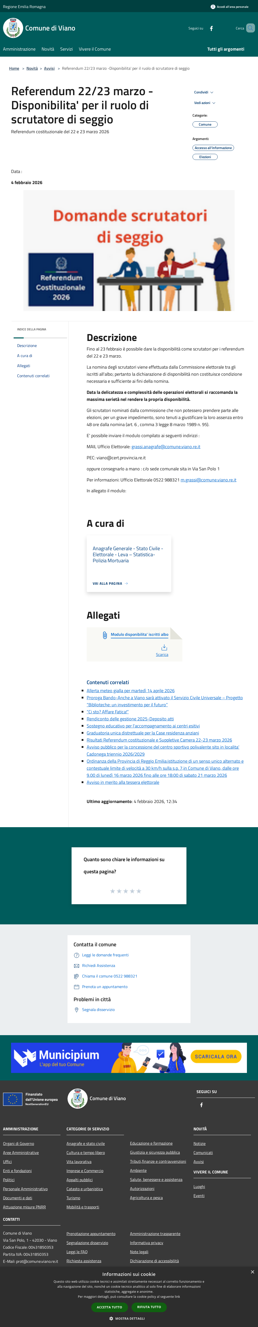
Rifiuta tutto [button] (149, 1307)
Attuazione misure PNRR (24, 1207)
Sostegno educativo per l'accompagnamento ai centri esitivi (143, 725)
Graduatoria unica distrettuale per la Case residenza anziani (143, 732)
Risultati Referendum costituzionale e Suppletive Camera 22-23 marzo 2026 (159, 740)
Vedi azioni (205, 103)
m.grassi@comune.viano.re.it (208, 479)
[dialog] (129, 1297)
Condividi (204, 92)
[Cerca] (249, 28)
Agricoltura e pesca (146, 1198)
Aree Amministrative (21, 1152)
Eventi (199, 1196)
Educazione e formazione (151, 1143)
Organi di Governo (18, 1143)
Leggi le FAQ (77, 1252)
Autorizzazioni (142, 1188)
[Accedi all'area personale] (229, 7)
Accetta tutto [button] (109, 1307)
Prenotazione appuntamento (91, 1234)
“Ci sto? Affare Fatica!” (108, 711)
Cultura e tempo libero (86, 1152)
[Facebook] (204, 27)
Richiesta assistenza (84, 1261)
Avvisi (49, 68)
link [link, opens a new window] (177, 1297)
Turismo (73, 1198)
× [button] (252, 1272)
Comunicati (203, 1152)
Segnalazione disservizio (87, 1243)
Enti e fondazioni (17, 1171)
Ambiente (138, 1170)
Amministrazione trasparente (155, 1234)
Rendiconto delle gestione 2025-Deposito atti (130, 718)
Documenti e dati (17, 1198)
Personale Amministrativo (25, 1189)
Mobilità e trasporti (83, 1207)
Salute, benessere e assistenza (156, 1179)
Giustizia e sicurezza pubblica (155, 1152)
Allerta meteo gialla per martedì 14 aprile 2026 (131, 690)
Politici (9, 1180)
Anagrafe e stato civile (86, 1143)
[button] (129, 1318)
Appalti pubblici (80, 1180)
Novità (32, 68)
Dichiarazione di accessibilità (154, 1261)
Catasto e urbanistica (85, 1189)
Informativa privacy (146, 1243)
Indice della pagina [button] (31, 329)
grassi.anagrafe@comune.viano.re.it (166, 446)
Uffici (7, 1162)
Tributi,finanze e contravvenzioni (158, 1161)
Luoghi (199, 1186)
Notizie (200, 1143)
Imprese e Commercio (85, 1171)
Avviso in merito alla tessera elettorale (123, 782)
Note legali (139, 1252)
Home (14, 68)
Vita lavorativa (79, 1162)
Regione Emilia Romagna (24, 7)
